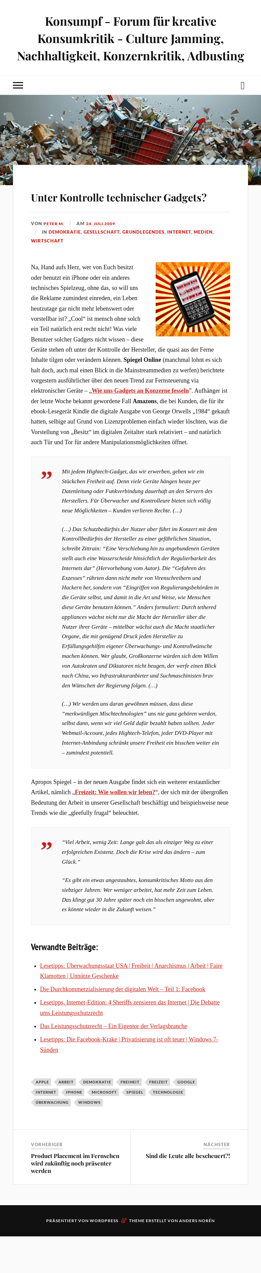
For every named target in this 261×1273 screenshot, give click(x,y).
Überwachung (52, 1139)
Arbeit (66, 1118)
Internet (179, 269)
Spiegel (134, 1129)
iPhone (74, 1129)
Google (186, 1118)
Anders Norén (197, 1257)
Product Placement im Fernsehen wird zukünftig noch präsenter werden (75, 1200)
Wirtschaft (47, 277)
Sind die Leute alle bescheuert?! (188, 1192)
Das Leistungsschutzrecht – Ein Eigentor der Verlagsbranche (113, 1063)
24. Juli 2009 (103, 260)
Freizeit (158, 1118)
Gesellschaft (102, 269)
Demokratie (65, 269)
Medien (203, 269)
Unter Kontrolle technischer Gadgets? (127, 222)
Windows (89, 1139)
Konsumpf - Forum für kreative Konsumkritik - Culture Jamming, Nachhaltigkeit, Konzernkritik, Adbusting (130, 46)
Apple (42, 1118)
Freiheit (130, 1118)
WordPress (104, 1257)
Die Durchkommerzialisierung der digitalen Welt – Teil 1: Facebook (122, 1026)
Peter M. (55, 260)
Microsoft (104, 1129)
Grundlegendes (143, 269)
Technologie (168, 1129)
